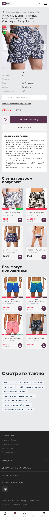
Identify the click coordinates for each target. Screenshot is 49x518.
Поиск (34, 516)
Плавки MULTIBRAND (36, 250)
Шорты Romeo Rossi (11, 301)
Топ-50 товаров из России (15, 400)
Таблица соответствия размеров (16, 104)
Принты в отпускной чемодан (17, 405)
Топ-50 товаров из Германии (30, 387)
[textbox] (24, 97)
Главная (5, 516)
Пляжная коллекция (20, 382)
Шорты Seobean (10, 250)
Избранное (44, 514)
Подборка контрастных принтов (18, 409)
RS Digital (23, 504)
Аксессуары (7, 448)
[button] (6, 47)
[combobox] (24, 97)
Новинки (38, 382)
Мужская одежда (10, 444)
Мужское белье (9, 440)
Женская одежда (9, 452)
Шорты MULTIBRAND (12, 213)
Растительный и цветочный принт (19, 396)
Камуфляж (8, 387)
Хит (5, 382)
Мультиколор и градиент (15, 391)
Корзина (24, 514)
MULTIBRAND (26, 87)
